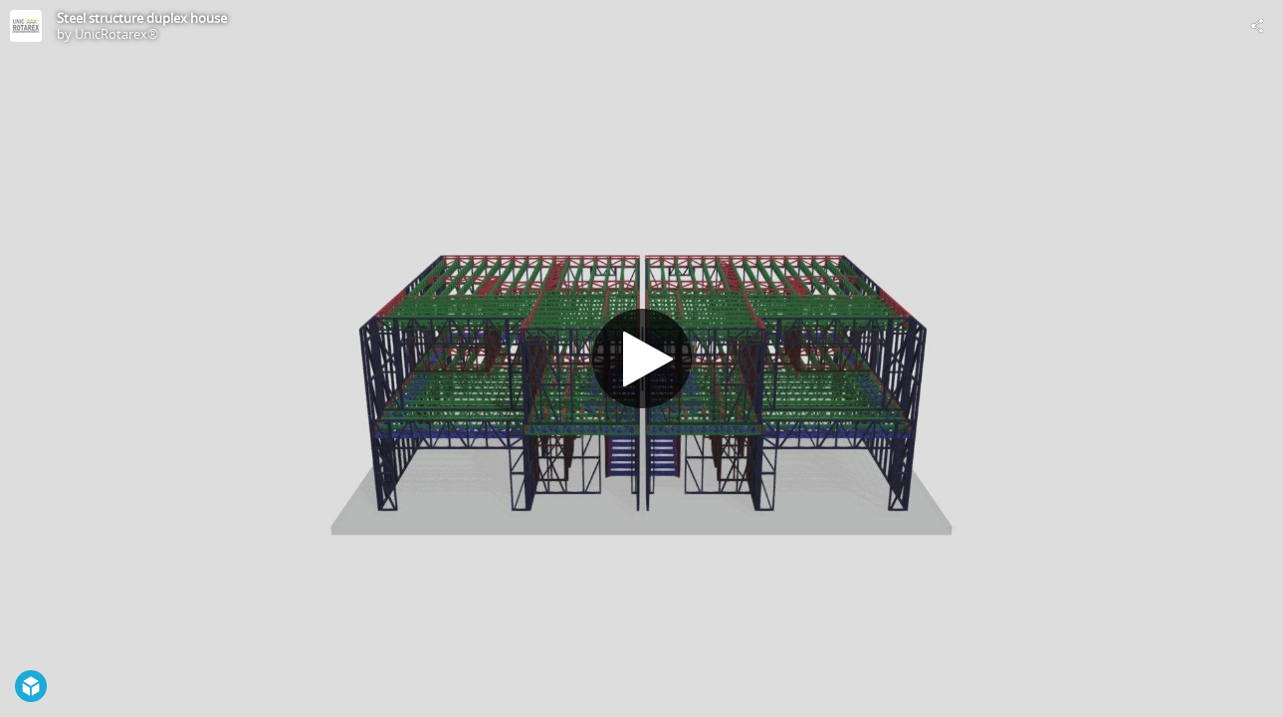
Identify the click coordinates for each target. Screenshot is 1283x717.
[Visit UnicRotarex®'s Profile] (26, 26)
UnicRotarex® (116, 34)
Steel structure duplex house (142, 18)
